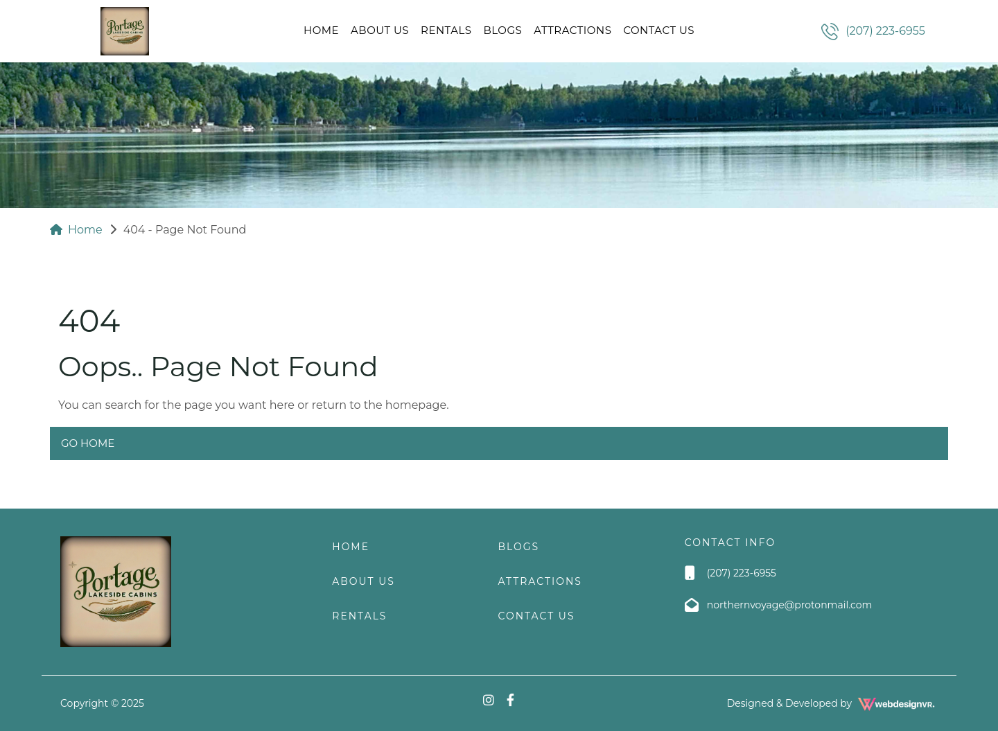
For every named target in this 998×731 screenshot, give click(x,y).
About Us (380, 30)
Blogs (502, 30)
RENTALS (446, 30)
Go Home (87, 443)
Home (321, 30)
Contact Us (658, 30)
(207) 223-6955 (885, 30)
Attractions (572, 30)
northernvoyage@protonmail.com (790, 605)
